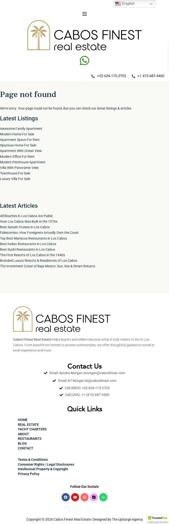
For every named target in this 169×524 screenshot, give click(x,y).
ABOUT (23, 434)
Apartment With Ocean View (21, 151)
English (125, 4)
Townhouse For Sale (15, 173)
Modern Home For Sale (17, 134)
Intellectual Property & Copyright (43, 469)
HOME (23, 420)
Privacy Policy (28, 474)
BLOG (22, 443)
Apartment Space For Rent (20, 140)
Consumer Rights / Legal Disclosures (46, 464)
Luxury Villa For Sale (15, 179)
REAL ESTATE (28, 425)
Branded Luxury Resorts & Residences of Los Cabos (38, 260)
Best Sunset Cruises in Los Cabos (25, 227)
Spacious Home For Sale (18, 145)
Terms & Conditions (33, 460)
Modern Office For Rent (17, 157)
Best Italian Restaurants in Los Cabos (28, 244)
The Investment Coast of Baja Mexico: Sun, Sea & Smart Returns (47, 266)
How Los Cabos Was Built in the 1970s (28, 221)
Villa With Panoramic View (19, 168)
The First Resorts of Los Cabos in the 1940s (32, 255)
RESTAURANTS (30, 439)
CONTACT (25, 448)
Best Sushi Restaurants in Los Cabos (27, 249)
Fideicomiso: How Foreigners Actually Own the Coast (39, 232)
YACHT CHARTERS (32, 429)
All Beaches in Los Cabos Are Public (26, 216)
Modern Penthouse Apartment (22, 162)
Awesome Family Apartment (21, 129)
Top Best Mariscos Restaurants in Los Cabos (33, 238)
